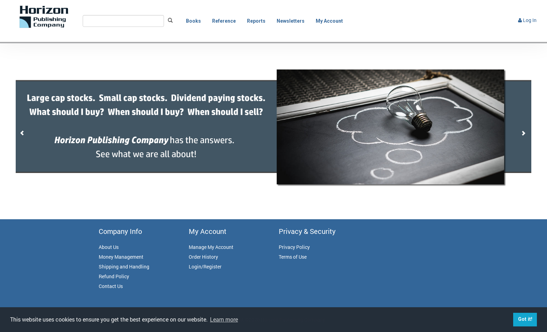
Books (193, 21)
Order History (203, 256)
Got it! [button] (525, 319)
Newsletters (291, 21)
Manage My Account (211, 247)
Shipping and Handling (124, 266)
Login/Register (205, 266)
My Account (329, 21)
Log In (527, 20)
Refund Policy (114, 276)
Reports (256, 21)
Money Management (121, 256)
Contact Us (111, 286)
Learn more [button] (224, 319)
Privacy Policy (294, 247)
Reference (224, 21)
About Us (109, 247)
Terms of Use (293, 256)
